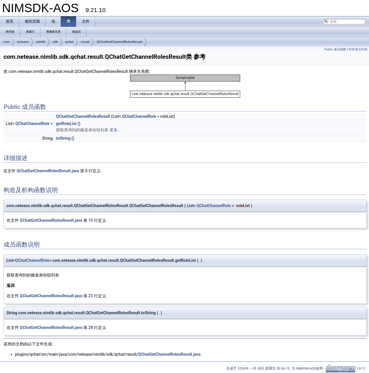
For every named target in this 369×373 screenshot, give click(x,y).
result (85, 41)
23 (91, 296)
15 (91, 220)
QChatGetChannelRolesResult (119, 41)
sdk (55, 41)
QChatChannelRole (139, 116)
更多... (115, 130)
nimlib (40, 41)
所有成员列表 (358, 49)
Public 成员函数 (335, 49)
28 (91, 327)
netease (23, 41)
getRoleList (66, 123)
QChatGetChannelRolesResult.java (47, 170)
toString (63, 138)
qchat (69, 41)
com (6, 41)
